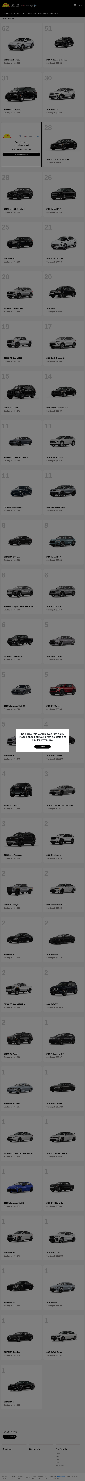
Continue (42, 747)
